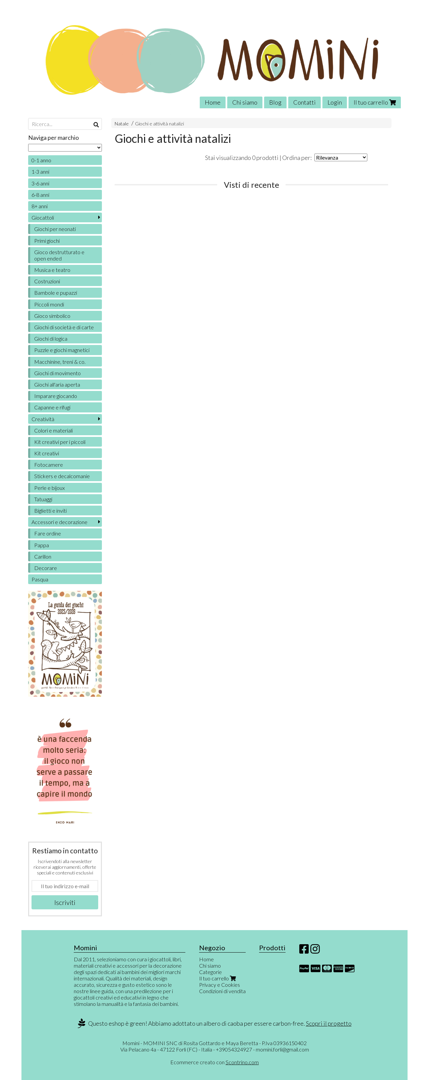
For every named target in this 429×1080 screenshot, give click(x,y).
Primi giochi (47, 240)
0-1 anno (41, 160)
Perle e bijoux (49, 488)
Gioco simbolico (52, 315)
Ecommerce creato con (214, 1062)
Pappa (41, 545)
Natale (122, 123)
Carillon (42, 556)
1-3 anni (40, 171)
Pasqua (40, 579)
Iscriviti (64, 902)
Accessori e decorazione (59, 522)
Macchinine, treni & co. (59, 361)
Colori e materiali (53, 430)
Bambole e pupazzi (55, 292)
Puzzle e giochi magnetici (61, 350)
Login (334, 102)
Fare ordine (47, 533)
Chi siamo (244, 102)
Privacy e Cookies (219, 984)
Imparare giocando (55, 396)
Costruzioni (47, 281)
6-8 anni (40, 194)
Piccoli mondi (49, 304)
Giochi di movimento (57, 373)
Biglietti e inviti (50, 510)
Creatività (43, 419)
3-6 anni (40, 183)
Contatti (304, 102)
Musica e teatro (52, 270)
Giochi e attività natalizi (159, 123)
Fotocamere (48, 464)
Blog (275, 102)
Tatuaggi (43, 499)
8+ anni (40, 206)
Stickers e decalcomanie (62, 476)
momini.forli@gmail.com (282, 1049)
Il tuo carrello (375, 102)
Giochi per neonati (55, 229)
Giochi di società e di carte (64, 327)
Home (213, 102)
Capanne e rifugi (52, 407)
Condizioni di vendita (222, 991)
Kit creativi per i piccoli (59, 442)
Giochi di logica (50, 338)
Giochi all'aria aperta (57, 384)
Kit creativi (46, 453)
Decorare (45, 568)
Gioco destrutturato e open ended (59, 255)
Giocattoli (43, 217)
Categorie (210, 972)
